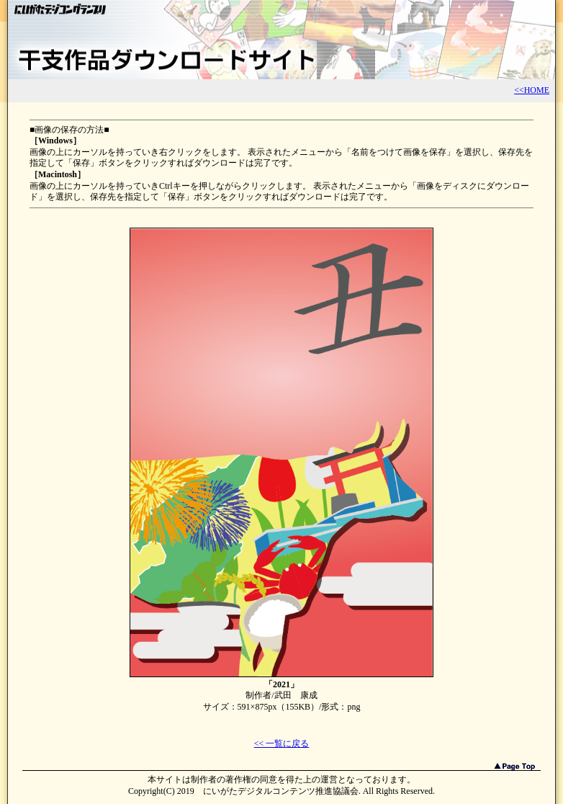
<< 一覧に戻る (282, 743)
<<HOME (531, 90)
